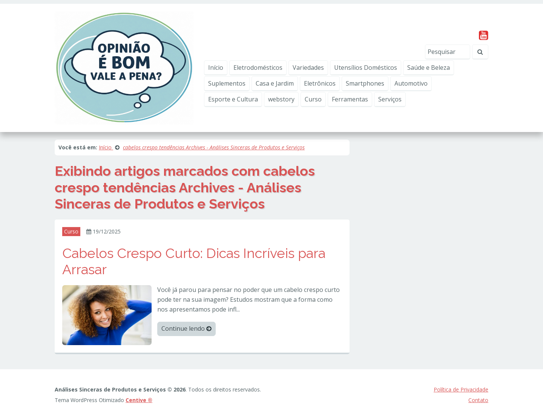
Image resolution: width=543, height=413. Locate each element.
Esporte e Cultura (233, 99)
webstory (281, 99)
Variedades (308, 67)
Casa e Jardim (275, 83)
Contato (478, 400)
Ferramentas (350, 99)
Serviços (390, 99)
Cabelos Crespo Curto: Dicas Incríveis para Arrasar (193, 261)
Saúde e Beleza (428, 67)
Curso (313, 99)
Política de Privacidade (461, 389)
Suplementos (226, 83)
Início (215, 67)
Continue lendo (186, 328)
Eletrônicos (320, 83)
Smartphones (365, 83)
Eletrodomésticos (257, 67)
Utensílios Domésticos (365, 67)
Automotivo (411, 83)
